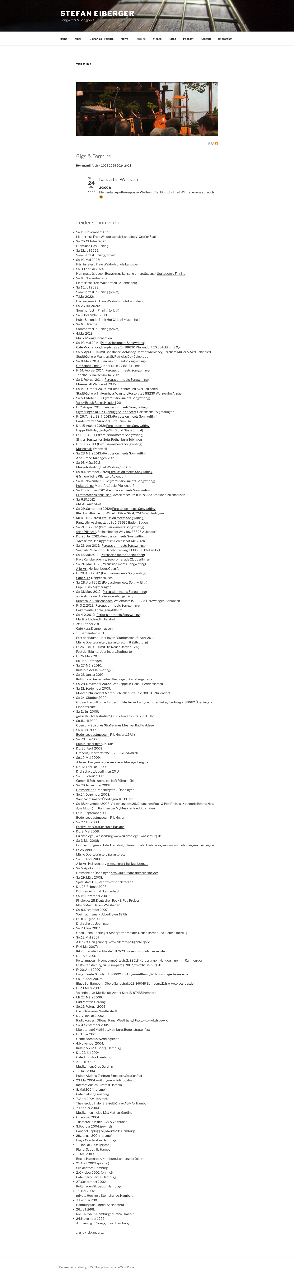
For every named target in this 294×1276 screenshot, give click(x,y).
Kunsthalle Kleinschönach (94, 601)
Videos (157, 38)
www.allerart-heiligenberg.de (127, 762)
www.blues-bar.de (181, 983)
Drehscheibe (85, 771)
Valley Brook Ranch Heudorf (96, 403)
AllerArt (81, 568)
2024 (120, 165)
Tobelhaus (83, 375)
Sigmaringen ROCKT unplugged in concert (106, 412)
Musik (78, 38)
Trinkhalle (124, 702)
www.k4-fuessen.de (151, 951)
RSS (211, 143)
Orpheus (82, 753)
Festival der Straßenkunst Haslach (100, 827)
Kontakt (206, 38)
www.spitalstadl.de (119, 882)
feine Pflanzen (86, 532)
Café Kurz (83, 578)
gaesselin (83, 716)
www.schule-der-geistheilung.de (191, 845)
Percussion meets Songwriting (122, 343)
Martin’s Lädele (87, 619)
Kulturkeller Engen (89, 744)
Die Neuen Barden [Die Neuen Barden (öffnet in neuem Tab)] (118, 647)
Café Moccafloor (88, 347)
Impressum (225, 38)
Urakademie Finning (171, 273)
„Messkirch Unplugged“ (93, 541)
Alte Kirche (84, 458)
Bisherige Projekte (102, 38)
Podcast (188, 38)
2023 (127, 165)
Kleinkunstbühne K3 (90, 513)
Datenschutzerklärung (73, 1267)
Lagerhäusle (85, 610)
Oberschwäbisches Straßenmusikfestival (105, 725)
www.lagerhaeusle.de (173, 974)
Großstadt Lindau (88, 366)
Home (63, 38)
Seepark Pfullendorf (90, 550)
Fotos (172, 38)
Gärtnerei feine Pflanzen (93, 476)
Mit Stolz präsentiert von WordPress (112, 1267)
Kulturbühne (85, 486)
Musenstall (84, 384)
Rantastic (83, 522)
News (124, 38)
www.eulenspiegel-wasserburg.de (138, 836)
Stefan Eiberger (97, 13)
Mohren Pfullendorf (90, 693)
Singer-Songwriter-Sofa (93, 439)
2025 (112, 165)
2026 (104, 165)
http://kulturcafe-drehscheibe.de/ (134, 873)
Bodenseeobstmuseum (93, 734)
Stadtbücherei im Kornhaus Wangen (101, 393)
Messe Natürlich (87, 467)
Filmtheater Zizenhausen (93, 495)
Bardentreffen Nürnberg (93, 421)
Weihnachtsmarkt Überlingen (97, 799)
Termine (140, 38)
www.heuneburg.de (148, 965)
